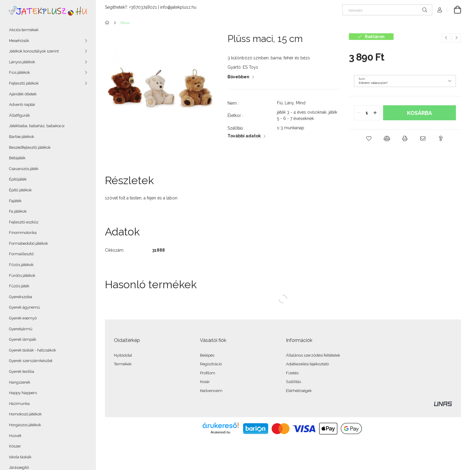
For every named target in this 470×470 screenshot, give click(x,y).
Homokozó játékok (25, 414)
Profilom (207, 373)
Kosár (205, 381)
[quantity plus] (375, 113)
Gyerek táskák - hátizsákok (32, 350)
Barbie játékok (21, 136)
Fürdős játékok (22, 275)
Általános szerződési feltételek (313, 355)
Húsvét (15, 435)
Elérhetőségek (299, 390)
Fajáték (15, 201)
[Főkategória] (108, 23)
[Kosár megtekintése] (454, 9)
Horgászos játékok (25, 425)
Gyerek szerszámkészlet (30, 360)
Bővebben (238, 76)
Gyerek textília (21, 371)
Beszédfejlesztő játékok (30, 147)
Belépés (207, 355)
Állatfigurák (19, 115)
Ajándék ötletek (23, 94)
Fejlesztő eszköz (23, 222)
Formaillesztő (21, 254)
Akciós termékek (24, 30)
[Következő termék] (456, 37)
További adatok (244, 135)
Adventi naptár (22, 104)
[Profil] (439, 9)
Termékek (123, 364)
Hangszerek (19, 382)
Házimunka (19, 403)
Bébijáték (17, 158)
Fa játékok (18, 211)
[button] (369, 138)
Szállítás (293, 381)
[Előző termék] (446, 37)
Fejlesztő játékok (24, 83)
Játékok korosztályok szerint (34, 51)
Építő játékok (20, 190)
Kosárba (419, 113)
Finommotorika (23, 232)
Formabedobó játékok (28, 243)
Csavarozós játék (23, 168)
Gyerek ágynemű (24, 307)
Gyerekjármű (20, 329)
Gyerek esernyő (23, 318)
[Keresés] (387, 9)
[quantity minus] (358, 113)
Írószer (15, 446)
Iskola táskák (20, 457)
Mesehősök (19, 40)
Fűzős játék (19, 286)
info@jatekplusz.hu (178, 7)
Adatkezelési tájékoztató (307, 364)
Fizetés (292, 373)
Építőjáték (18, 179)
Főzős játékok (21, 264)
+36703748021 (143, 7)
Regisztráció (211, 364)
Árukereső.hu (220, 432)
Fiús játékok (19, 72)
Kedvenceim (211, 390)
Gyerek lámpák (22, 339)
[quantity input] (367, 113)
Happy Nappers (23, 393)
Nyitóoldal (123, 355)
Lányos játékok (22, 62)
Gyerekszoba (20, 297)
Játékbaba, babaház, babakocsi (36, 126)
